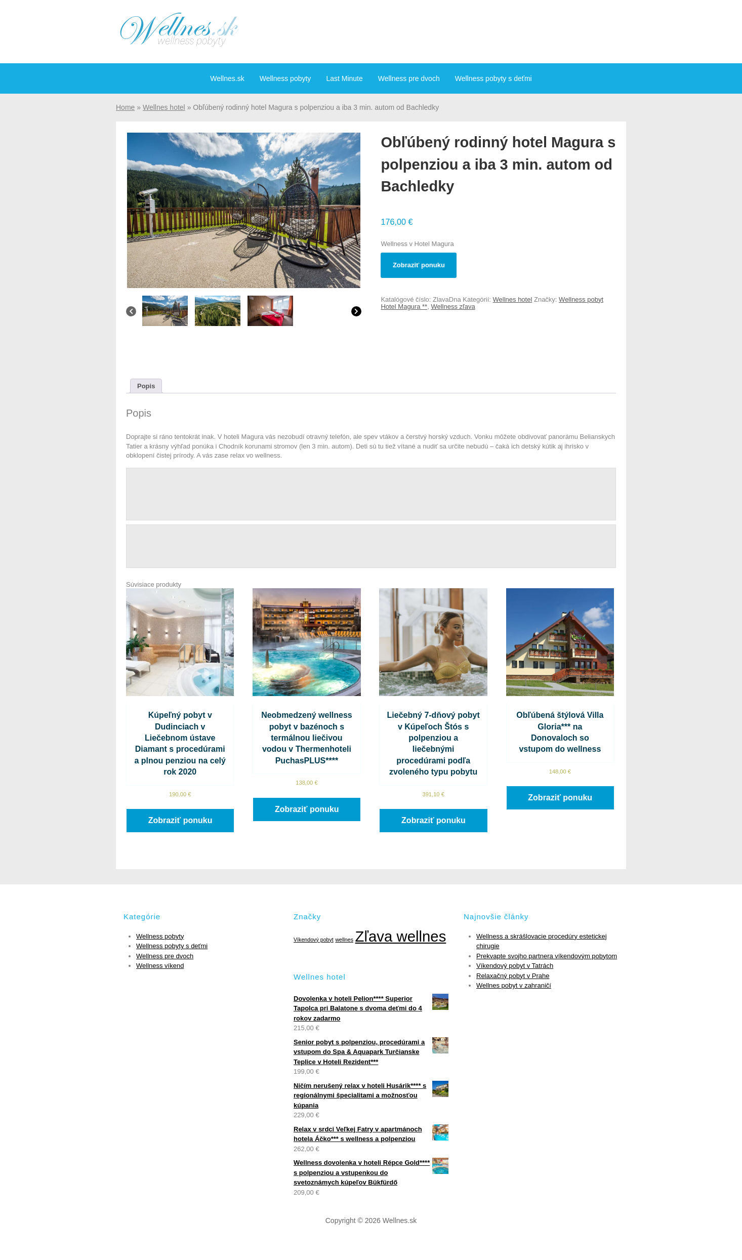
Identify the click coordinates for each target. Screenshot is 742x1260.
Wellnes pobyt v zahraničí (513, 985)
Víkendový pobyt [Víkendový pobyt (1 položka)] (314, 940)
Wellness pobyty (285, 78)
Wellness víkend (160, 965)
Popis (146, 386)
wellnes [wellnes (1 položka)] (344, 940)
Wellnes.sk (227, 78)
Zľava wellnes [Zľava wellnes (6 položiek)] (400, 936)
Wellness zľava (453, 306)
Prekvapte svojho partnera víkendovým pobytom (546, 956)
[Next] (356, 313)
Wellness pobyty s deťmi (493, 78)
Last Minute (344, 78)
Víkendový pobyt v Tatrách (514, 965)
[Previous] (131, 313)
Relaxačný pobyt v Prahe (513, 976)
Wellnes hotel (164, 107)
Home (125, 107)
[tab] (146, 386)
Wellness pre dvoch (409, 78)
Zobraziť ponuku (419, 265)
